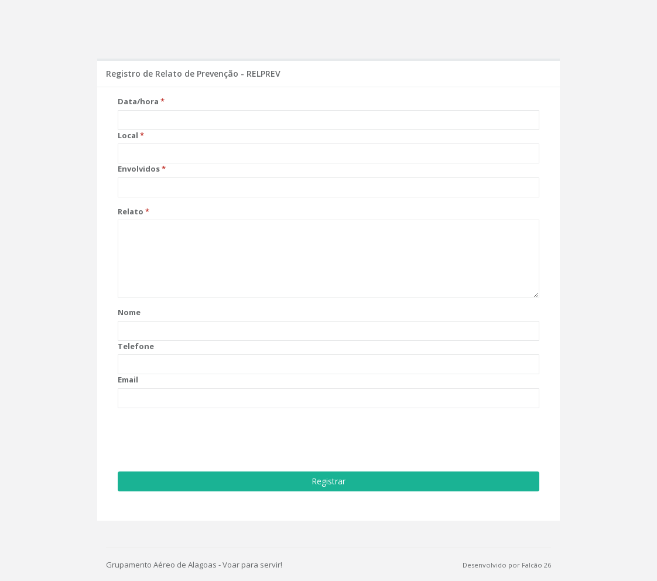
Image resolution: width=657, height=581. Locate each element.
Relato (130, 211)
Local (128, 135)
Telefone (136, 346)
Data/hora (138, 101)
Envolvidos (139, 168)
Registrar (328, 481)
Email (128, 379)
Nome (129, 312)
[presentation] (207, 440)
